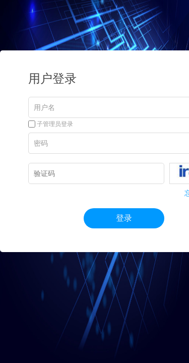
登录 (124, 218)
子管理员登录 (50, 124)
